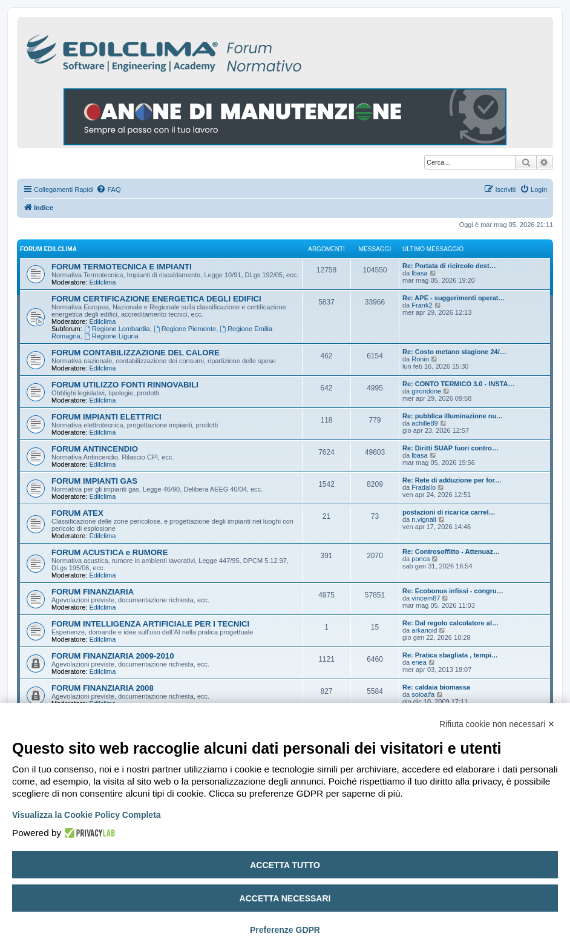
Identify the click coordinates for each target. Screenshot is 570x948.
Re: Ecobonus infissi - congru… (452, 590)
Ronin (420, 359)
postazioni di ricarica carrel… (448, 512)
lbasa (419, 273)
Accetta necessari (285, 898)
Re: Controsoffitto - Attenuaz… (451, 551)
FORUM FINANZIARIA (92, 591)
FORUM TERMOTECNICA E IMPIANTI (121, 266)
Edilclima (102, 282)
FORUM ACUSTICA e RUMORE (109, 552)
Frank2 (421, 305)
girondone (426, 391)
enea (418, 662)
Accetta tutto (285, 865)
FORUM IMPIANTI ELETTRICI (106, 416)
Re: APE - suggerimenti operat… (453, 297)
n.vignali (423, 519)
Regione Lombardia (117, 328)
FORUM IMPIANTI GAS (94, 481)
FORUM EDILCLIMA (48, 249)
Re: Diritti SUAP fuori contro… (450, 448)
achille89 (424, 423)
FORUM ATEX (77, 513)
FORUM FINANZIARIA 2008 (102, 688)
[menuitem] (108, 189)
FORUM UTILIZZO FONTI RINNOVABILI (124, 384)
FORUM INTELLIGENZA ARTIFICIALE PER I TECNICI (150, 623)
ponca (420, 558)
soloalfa (422, 694)
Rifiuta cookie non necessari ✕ (497, 724)
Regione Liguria (111, 336)
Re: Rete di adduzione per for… (452, 480)
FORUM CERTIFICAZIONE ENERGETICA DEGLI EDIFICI (156, 298)
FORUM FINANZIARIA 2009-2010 (112, 655)
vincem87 (425, 598)
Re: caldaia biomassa (436, 687)
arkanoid (424, 630)
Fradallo (423, 487)
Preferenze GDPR (285, 930)
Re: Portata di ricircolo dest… (449, 265)
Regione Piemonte (185, 328)
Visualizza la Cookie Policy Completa (86, 815)
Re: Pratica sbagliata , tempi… (450, 655)
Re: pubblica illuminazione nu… (452, 416)
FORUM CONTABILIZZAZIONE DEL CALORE (135, 352)
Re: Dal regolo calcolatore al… (450, 623)
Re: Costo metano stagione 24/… (454, 351)
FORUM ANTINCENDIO (94, 448)
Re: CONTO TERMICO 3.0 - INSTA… (458, 383)
